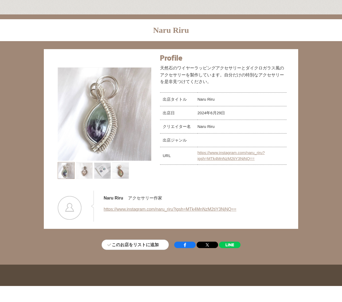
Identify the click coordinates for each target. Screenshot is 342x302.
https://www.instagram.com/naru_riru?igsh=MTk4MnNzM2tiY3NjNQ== (170, 209)
